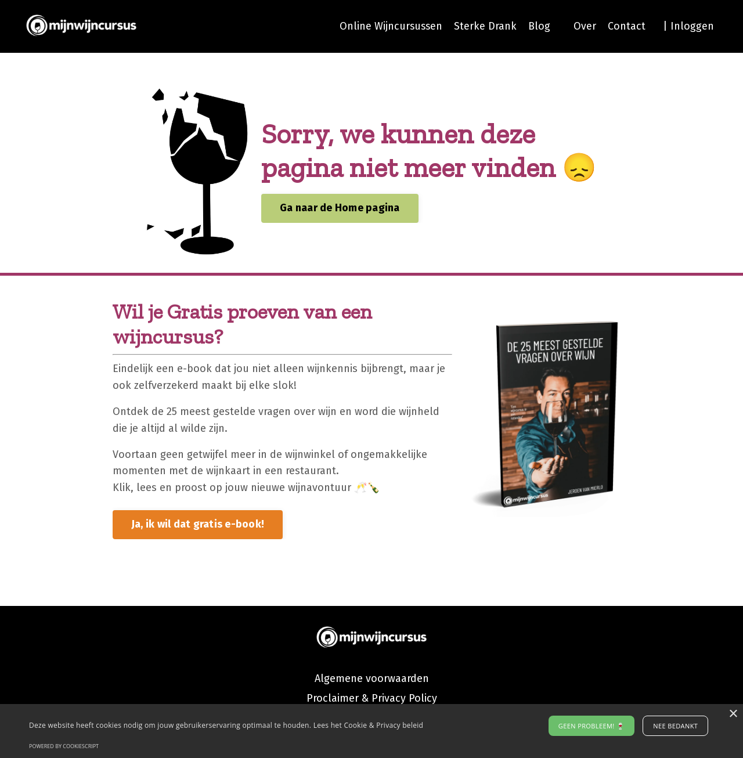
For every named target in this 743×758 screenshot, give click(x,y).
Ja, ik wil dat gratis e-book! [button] (197, 524)
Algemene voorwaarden (372, 678)
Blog (539, 26)
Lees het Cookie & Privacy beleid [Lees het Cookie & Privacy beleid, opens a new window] (368, 725)
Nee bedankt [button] (675, 725)
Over (585, 26)
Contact (626, 26)
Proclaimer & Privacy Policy (371, 698)
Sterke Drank (485, 26)
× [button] (732, 714)
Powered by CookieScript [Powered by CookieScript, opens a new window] (64, 746)
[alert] (371, 731)
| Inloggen (688, 26)
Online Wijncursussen (390, 26)
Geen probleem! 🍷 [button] (591, 725)
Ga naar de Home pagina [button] (340, 207)
